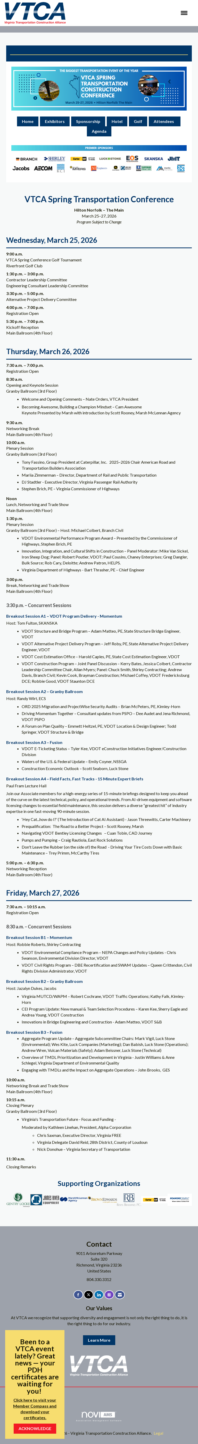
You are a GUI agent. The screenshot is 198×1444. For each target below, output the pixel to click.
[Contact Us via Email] (120, 1294)
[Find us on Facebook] (78, 1294)
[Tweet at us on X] (88, 1294)
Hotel (117, 121)
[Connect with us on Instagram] (109, 1294)
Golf (138, 121)
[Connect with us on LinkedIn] (99, 1294)
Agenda (99, 131)
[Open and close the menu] (129, 13)
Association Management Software (99, 1416)
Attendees (165, 121)
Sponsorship (88, 121)
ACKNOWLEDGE (35, 1428)
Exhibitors (55, 121)
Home (28, 121)
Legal (158, 1433)
